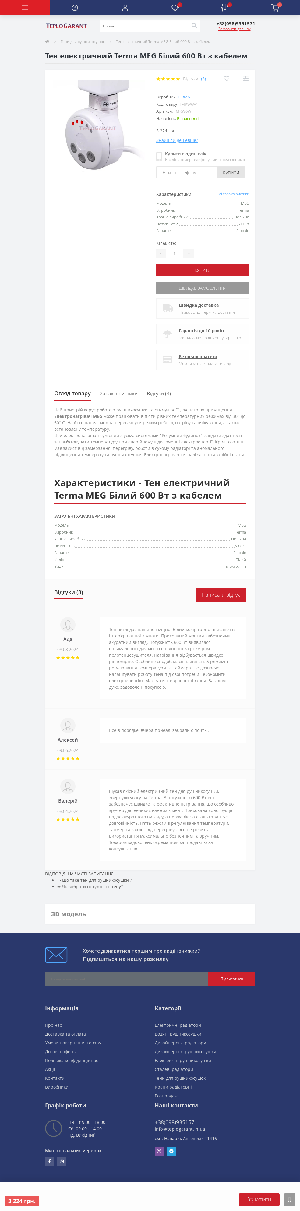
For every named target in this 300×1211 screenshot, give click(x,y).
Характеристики (119, 393)
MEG (242, 525)
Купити (231, 172)
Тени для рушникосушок (83, 41)
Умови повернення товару (73, 1043)
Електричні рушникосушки (183, 1060)
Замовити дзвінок (234, 28)
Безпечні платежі (198, 356)
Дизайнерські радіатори (180, 1043)
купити (259, 1200)
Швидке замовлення (202, 288)
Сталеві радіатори (174, 1069)
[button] (125, 7)
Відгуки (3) (159, 393)
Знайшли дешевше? (177, 140)
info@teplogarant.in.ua (180, 1129)
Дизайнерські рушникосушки (185, 1051)
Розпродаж (166, 1096)
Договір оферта (61, 1051)
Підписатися (232, 978)
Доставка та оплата (65, 1034)
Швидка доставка (199, 305)
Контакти (55, 1078)
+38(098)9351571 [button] (176, 1122)
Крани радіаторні (173, 1087)
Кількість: (166, 243)
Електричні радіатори (178, 1025)
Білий (241, 559)
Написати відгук (221, 594)
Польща (238, 539)
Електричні (235, 566)
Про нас (53, 1025)
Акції (50, 1069)
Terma (183, 97)
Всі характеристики (233, 194)
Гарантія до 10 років (201, 331)
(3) (203, 79)
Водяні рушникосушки (178, 1034)
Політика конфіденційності (73, 1060)
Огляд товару (72, 393)
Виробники (57, 1087)
